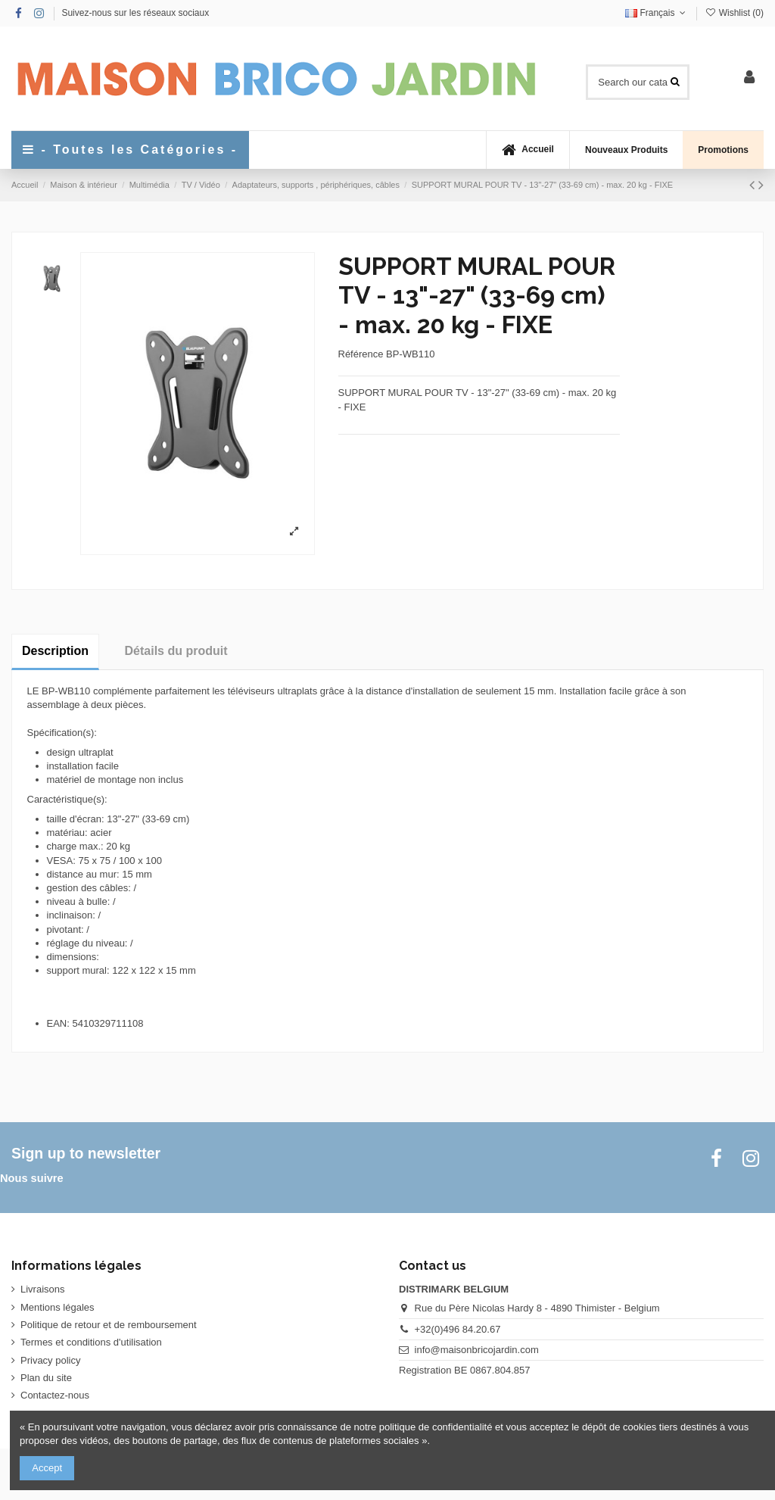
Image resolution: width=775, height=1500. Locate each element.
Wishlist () (734, 13)
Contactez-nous (54, 1395)
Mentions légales (57, 1307)
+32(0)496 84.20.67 (458, 1329)
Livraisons (42, 1289)
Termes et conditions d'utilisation (91, 1342)
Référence (361, 354)
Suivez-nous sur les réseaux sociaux (135, 13)
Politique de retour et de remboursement (108, 1324)
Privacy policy (50, 1360)
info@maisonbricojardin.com (477, 1349)
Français (657, 13)
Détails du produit (176, 650)
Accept (47, 1467)
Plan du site (46, 1377)
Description (55, 650)
